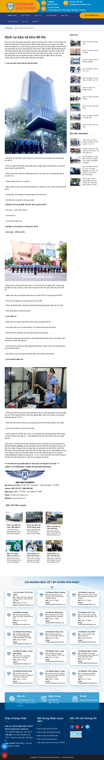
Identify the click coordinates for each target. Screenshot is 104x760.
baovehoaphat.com (19, 498)
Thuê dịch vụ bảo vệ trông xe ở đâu (34, 555)
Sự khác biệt (51, 15)
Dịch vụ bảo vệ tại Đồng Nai (47, 736)
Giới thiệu (25, 15)
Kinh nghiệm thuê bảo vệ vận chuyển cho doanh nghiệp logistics (90, 160)
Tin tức (25, 21)
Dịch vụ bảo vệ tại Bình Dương (48, 732)
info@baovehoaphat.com (19, 495)
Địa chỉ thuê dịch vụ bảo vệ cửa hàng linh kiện (13, 556)
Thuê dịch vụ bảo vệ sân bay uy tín (54, 555)
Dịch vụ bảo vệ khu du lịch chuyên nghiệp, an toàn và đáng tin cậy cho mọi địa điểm (90, 171)
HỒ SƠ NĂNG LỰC (92, 15)
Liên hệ (35, 21)
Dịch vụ (38, 15)
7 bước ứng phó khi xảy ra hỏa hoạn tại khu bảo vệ (90, 151)
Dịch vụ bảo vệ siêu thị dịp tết (90, 117)
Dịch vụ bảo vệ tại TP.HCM (47, 729)
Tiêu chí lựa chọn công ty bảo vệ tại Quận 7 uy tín (90, 142)
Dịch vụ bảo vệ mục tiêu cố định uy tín (90, 79)
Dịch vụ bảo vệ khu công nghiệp (90, 61)
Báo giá (64, 15)
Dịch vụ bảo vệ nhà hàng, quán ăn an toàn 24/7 (34, 527)
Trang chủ (11, 15)
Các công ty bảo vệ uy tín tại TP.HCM (50, 742)
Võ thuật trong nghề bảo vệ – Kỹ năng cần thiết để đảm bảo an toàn (89, 182)
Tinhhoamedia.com (54, 757)
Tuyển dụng (12, 21)
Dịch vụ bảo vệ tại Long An (47, 739)
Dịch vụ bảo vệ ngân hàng (88, 89)
